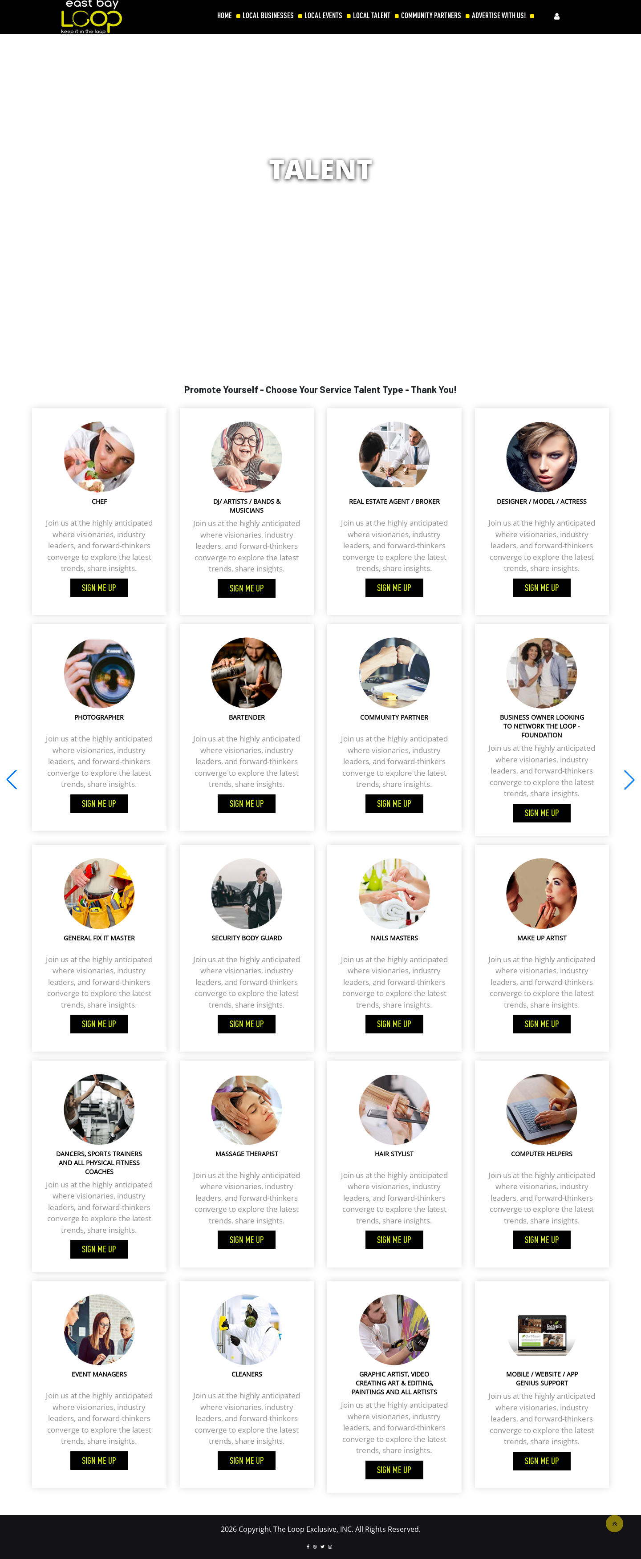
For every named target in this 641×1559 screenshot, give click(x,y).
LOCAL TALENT (371, 16)
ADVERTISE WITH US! (499, 16)
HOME (224, 16)
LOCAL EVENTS (323, 16)
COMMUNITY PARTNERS (431, 16)
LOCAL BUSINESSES (268, 16)
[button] (629, 780)
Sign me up (99, 588)
